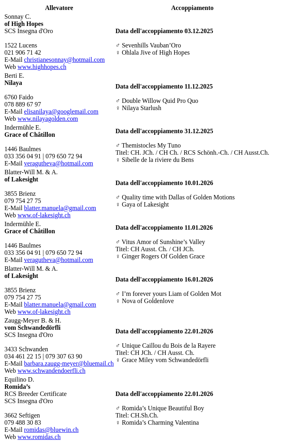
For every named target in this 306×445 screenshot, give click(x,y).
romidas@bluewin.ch (51, 429)
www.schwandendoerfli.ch (51, 370)
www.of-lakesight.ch (44, 215)
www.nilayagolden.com (48, 118)
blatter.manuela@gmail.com (60, 208)
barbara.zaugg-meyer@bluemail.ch (69, 363)
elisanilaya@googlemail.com (61, 111)
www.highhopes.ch (42, 66)
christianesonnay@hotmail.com (64, 59)
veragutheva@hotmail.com (58, 163)
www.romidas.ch (39, 436)
